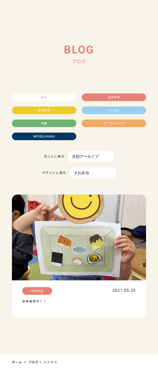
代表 (44, 123)
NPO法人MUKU (44, 136)
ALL (44, 97)
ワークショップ (113, 123)
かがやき (114, 97)
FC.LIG (114, 110)
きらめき (44, 110)
